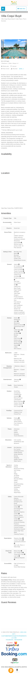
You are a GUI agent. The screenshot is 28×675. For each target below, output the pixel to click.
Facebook (9, 639)
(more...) (21, 68)
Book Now (21, 8)
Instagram (18, 639)
